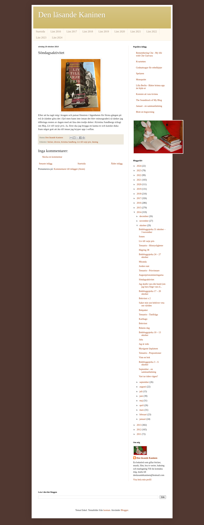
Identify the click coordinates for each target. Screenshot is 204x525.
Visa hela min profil (142, 479)
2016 (139, 203)
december (144, 216)
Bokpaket (143, 310)
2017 (139, 198)
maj (141, 400)
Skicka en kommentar (52, 157)
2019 (139, 189)
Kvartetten (141, 61)
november (144, 221)
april (141, 405)
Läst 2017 (72, 31)
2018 (139, 193)
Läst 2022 (151, 31)
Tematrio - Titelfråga (148, 314)
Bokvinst (143, 323)
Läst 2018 (88, 31)
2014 (139, 212)
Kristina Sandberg (68, 142)
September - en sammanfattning (147, 370)
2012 (139, 429)
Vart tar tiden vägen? (148, 376)
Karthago (143, 319)
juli (141, 391)
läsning (95, 142)
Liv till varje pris (84, 142)
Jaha (141, 339)
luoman (106, 510)
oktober (143, 225)
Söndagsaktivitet (146, 279)
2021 (139, 180)
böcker (50, 142)
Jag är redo (144, 344)
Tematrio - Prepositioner (150, 353)
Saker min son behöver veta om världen (151, 304)
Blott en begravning (145, 112)
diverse (57, 142)
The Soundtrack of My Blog (149, 100)
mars (142, 410)
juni (141, 396)
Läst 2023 (41, 37)
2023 (139, 170)
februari (143, 414)
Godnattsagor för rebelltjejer (149, 67)
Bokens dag (144, 328)
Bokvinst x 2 (145, 298)
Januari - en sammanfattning (149, 106)
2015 (139, 207)
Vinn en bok (144, 357)
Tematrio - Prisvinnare (149, 270)
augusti (143, 386)
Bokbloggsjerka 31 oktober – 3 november (152, 230)
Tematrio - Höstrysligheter (151, 245)
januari (142, 419)
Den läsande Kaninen (72, 14)
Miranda (142, 262)
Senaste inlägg (45, 163)
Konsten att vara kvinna (147, 94)
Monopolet (141, 79)
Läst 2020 (120, 31)
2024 (139, 166)
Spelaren (140, 73)
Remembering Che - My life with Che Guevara (149, 54)
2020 (139, 184)
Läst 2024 (57, 37)
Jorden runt (144, 266)
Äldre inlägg (116, 163)
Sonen (142, 236)
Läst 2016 (56, 31)
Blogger (124, 510)
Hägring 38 (144, 250)
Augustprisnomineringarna (151, 275)
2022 (139, 175)
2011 (139, 434)
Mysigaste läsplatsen (148, 348)
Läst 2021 (135, 31)
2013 (139, 425)
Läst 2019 (103, 31)
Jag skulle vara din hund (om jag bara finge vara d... (152, 285)
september (144, 382)
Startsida (40, 31)
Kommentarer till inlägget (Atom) (69, 169)
